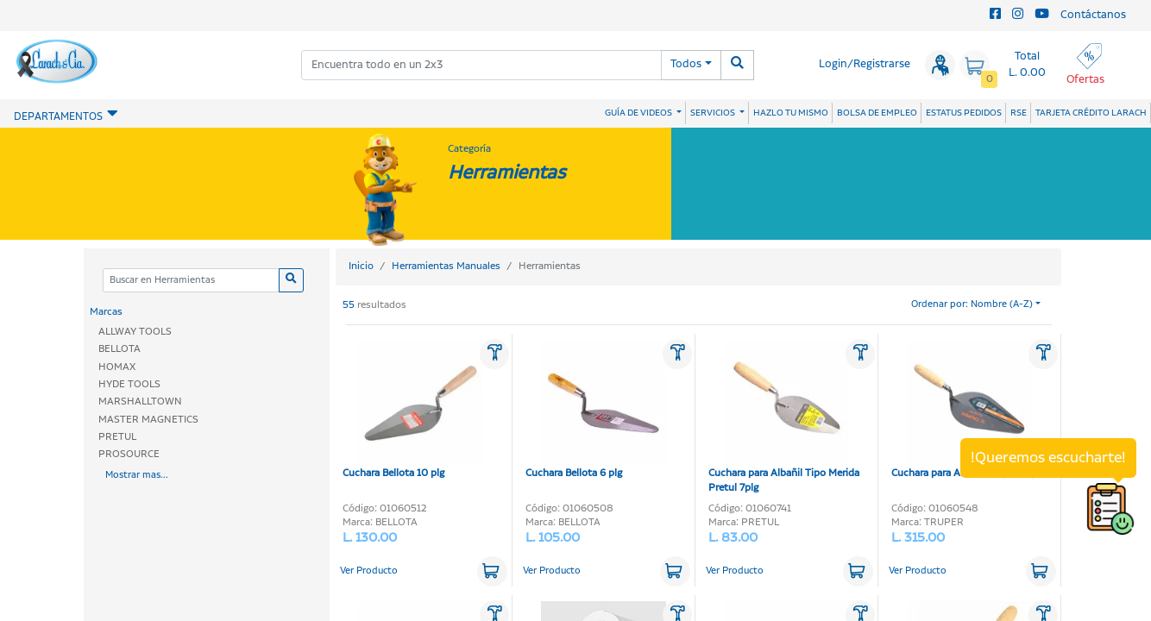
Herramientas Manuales (446, 266)
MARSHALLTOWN (140, 401)
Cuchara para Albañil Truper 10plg (968, 410)
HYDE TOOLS (129, 384)
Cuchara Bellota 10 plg (413, 410)
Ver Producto (369, 571)
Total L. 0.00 (1027, 64)
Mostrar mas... (136, 475)
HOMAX (116, 367)
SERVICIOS (713, 113)
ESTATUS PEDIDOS (964, 113)
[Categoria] (191, 280)
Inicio (361, 266)
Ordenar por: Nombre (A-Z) (972, 304)
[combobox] (482, 65)
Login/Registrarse (864, 64)
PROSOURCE (129, 454)
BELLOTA (119, 349)
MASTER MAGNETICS (148, 419)
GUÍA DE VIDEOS (639, 113)
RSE (1018, 113)
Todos (685, 64)
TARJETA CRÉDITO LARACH (1091, 113)
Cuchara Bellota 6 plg (595, 410)
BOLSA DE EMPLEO (877, 113)
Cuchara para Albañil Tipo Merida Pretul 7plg (783, 418)
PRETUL (117, 437)
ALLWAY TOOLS (135, 331)
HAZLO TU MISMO (790, 113)
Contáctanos (1093, 15)
